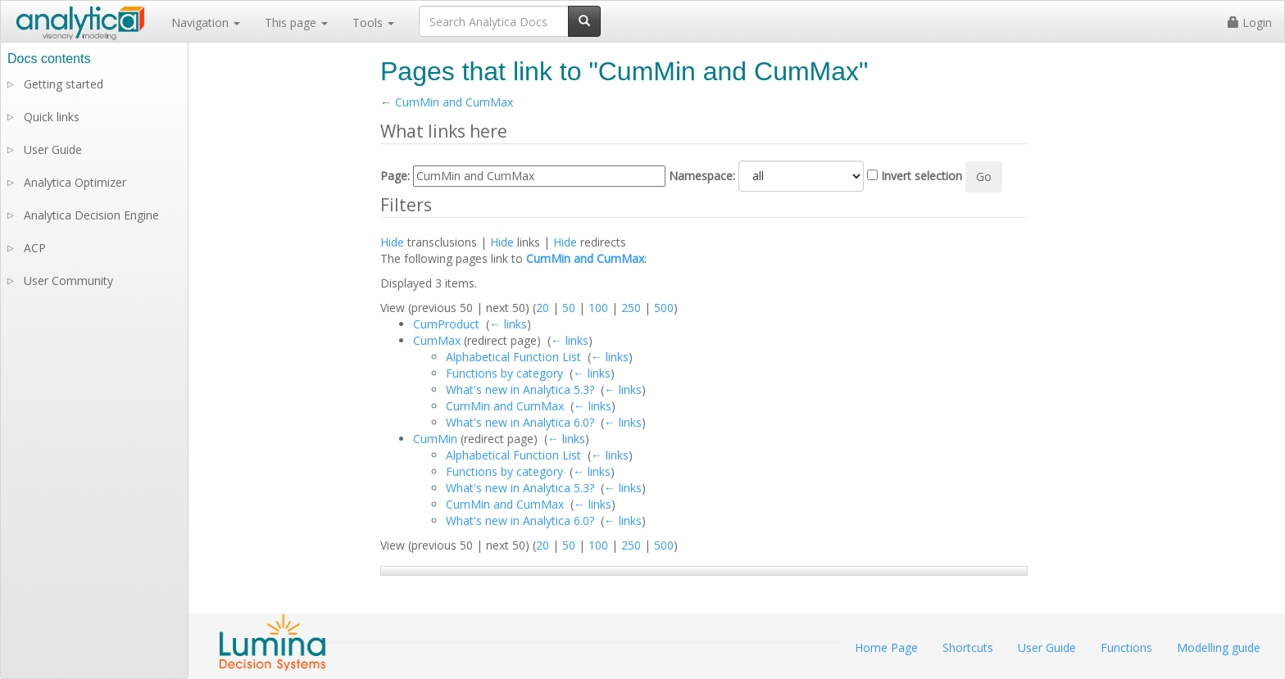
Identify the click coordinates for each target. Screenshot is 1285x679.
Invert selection (921, 175)
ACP (35, 248)
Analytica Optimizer (75, 182)
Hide (392, 242)
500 (664, 307)
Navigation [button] (205, 22)
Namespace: (702, 175)
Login (1250, 22)
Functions (1126, 647)
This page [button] (296, 22)
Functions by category (504, 373)
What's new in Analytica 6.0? (520, 422)
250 (631, 307)
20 (542, 307)
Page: (395, 175)
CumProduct (446, 324)
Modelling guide (1218, 647)
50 (568, 307)
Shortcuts (967, 647)
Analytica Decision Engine (91, 215)
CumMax (437, 340)
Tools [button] (373, 22)
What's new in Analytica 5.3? (520, 389)
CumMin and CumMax (454, 102)
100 (598, 307)
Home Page (886, 647)
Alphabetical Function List (513, 356)
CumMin (435, 438)
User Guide (53, 149)
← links (508, 324)
